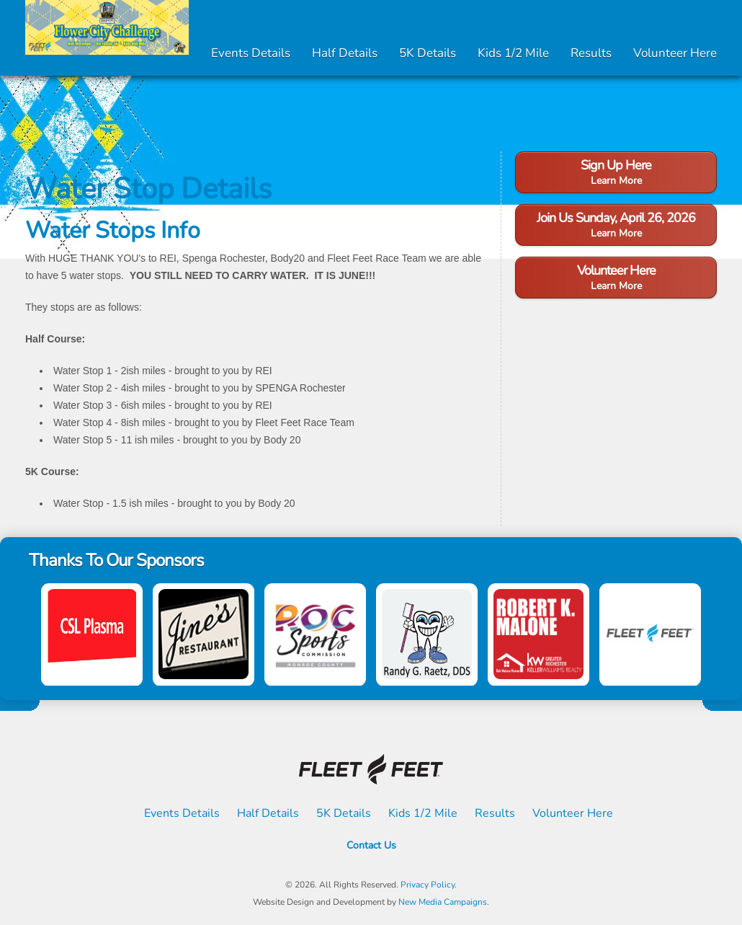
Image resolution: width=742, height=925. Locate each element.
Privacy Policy (428, 884)
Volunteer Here (675, 53)
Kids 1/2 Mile (513, 53)
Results (591, 53)
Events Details (250, 53)
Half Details (344, 53)
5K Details (427, 53)
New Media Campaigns (442, 902)
